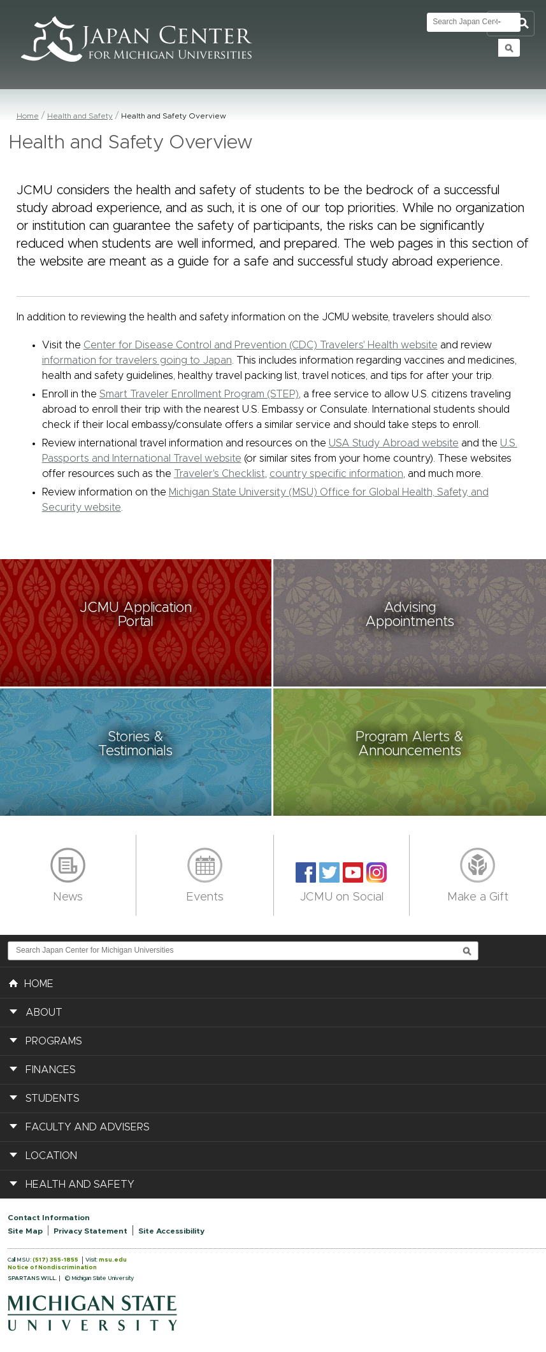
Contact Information (49, 1217)
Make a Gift (477, 897)
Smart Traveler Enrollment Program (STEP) (199, 394)
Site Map (25, 1231)
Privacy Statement (90, 1231)
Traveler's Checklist (219, 474)
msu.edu (113, 1260)
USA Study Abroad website (394, 443)
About (43, 1012)
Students (52, 1098)
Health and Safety (80, 116)
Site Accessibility (171, 1231)
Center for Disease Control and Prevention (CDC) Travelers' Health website (260, 345)
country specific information (336, 474)
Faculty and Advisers (87, 1127)
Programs (53, 1041)
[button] (136, 623)
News (68, 897)
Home (28, 116)
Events (205, 897)
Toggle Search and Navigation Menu (511, 24)
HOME (31, 982)
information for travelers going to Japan (137, 360)
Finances (50, 1070)
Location (51, 1156)
